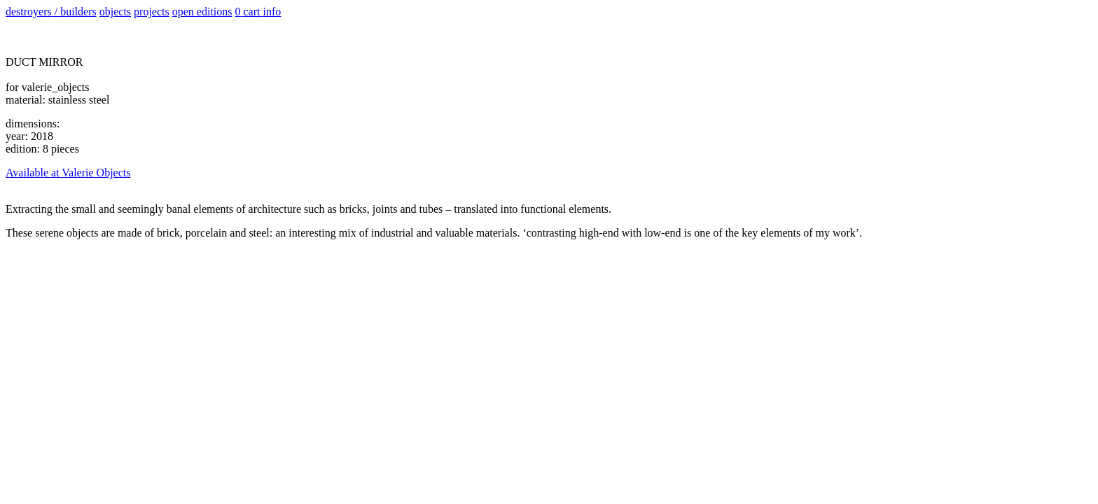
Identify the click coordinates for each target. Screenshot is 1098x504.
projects (151, 12)
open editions (202, 12)
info (272, 12)
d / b (51, 12)
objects (115, 12)
